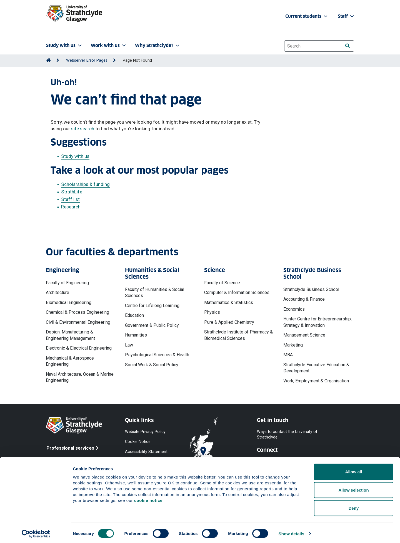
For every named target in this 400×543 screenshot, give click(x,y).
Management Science (304, 335)
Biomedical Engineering (68, 302)
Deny (354, 506)
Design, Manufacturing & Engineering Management (70, 335)
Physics (212, 312)
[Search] (347, 46)
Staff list (70, 199)
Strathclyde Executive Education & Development (316, 367)
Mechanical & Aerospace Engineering (70, 361)
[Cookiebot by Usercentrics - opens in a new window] (36, 532)
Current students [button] (307, 16)
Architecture (57, 292)
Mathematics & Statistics (228, 302)
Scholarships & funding (85, 184)
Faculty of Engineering (67, 282)
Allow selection (353, 488)
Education (134, 315)
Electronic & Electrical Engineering (79, 348)
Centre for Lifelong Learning (152, 305)
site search (82, 128)
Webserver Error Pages (87, 60)
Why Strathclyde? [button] (158, 45)
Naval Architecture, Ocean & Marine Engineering (80, 377)
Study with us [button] (64, 45)
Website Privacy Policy (145, 431)
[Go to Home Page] (48, 60)
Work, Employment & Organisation (316, 380)
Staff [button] (346, 16)
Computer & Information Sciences (236, 292)
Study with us (75, 156)
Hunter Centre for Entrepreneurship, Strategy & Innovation (317, 322)
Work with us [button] (109, 45)
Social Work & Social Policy (151, 364)
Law (129, 345)
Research (71, 207)
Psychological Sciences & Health (157, 354)
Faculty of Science (222, 282)
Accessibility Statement (146, 451)
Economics (294, 309)
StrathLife (71, 192)
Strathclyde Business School (311, 289)
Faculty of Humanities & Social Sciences (154, 292)
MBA (288, 354)
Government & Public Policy (152, 325)
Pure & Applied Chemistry (229, 322)
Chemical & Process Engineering (77, 312)
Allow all (353, 470)
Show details (291, 532)
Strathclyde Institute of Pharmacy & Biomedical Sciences (238, 335)
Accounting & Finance (304, 299)
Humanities (136, 335)
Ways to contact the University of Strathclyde (287, 434)
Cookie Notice (138, 441)
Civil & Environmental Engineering (78, 322)
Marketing (293, 345)
